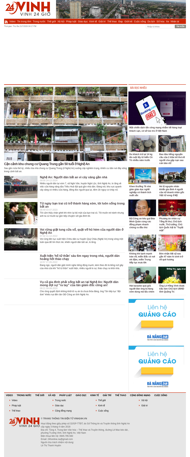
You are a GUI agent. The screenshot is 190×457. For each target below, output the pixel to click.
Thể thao (112, 21)
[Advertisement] (95, 56)
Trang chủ (6, 21)
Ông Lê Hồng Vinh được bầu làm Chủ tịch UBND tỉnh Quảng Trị (171, 288)
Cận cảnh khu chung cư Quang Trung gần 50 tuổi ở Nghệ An (46, 164)
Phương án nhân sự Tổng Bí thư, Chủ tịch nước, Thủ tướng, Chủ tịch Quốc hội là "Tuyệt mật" (171, 224)
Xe (167, 21)
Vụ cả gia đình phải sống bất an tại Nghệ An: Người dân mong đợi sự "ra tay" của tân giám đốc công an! (79, 283)
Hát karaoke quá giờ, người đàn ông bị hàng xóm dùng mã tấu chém (141, 288)
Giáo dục (83, 21)
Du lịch (151, 21)
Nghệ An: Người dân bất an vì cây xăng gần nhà (73, 177)
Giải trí (102, 21)
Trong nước (39, 21)
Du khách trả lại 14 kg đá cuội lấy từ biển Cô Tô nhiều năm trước (141, 157)
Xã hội (61, 21)
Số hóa (160, 21)
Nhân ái (175, 21)
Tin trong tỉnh (24, 21)
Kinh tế (93, 21)
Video (12, 21)
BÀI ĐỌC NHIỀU (138, 88)
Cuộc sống (140, 21)
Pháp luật (71, 21)
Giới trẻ (128, 21)
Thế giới (51, 21)
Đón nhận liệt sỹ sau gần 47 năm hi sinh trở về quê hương (171, 256)
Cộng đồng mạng (140, 395)
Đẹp (120, 21)
